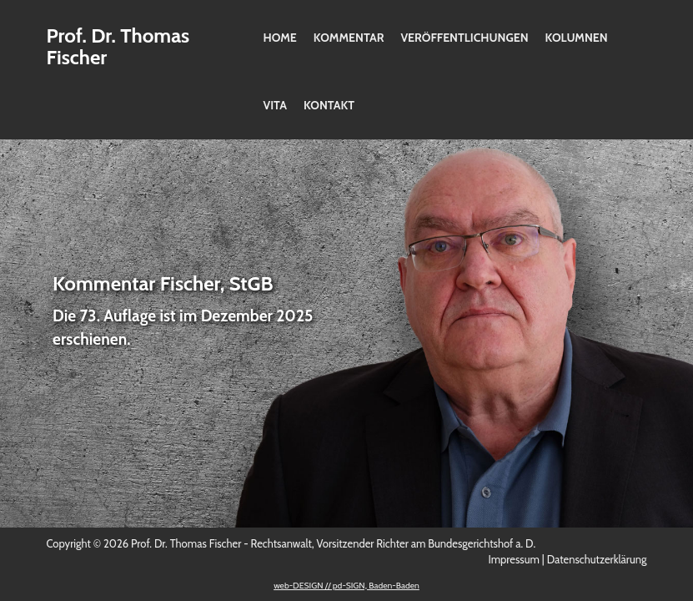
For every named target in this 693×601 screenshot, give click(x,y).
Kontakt (329, 105)
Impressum (513, 559)
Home (280, 37)
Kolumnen (576, 37)
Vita (275, 105)
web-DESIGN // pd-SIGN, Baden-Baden (346, 585)
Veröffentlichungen (464, 37)
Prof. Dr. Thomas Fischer (118, 46)
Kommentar (349, 37)
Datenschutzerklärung (597, 559)
